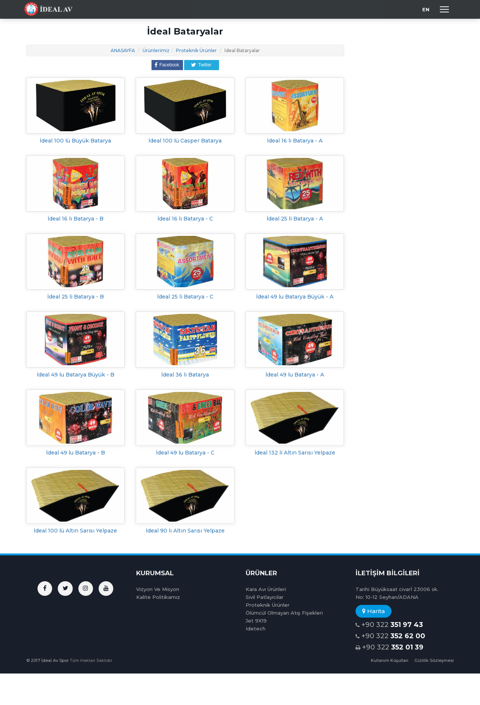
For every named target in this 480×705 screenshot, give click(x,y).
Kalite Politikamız (158, 597)
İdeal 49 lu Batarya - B (75, 452)
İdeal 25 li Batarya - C (185, 296)
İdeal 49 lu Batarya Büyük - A (294, 296)
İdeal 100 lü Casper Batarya (185, 140)
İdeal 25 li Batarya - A (295, 218)
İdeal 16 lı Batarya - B (76, 218)
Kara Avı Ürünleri (266, 589)
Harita (373, 611)
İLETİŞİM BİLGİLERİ (388, 573)
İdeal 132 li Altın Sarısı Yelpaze (295, 452)
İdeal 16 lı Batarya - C (185, 218)
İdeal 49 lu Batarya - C (185, 452)
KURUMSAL (155, 573)
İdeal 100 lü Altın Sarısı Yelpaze (75, 530)
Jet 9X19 (256, 621)
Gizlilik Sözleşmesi (434, 660)
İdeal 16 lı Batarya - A (294, 140)
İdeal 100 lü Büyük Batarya (75, 140)
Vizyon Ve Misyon (157, 589)
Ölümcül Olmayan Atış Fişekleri (284, 613)
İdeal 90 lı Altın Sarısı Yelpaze (185, 530)
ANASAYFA (123, 50)
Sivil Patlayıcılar (265, 597)
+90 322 (389, 625)
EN (425, 9)
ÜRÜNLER (261, 573)
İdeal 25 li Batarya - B (75, 296)
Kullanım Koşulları (389, 660)
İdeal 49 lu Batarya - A (295, 374)
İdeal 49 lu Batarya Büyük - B (75, 374)
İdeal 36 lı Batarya (185, 374)
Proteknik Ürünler (196, 50)
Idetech (256, 629)
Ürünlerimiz (156, 50)
